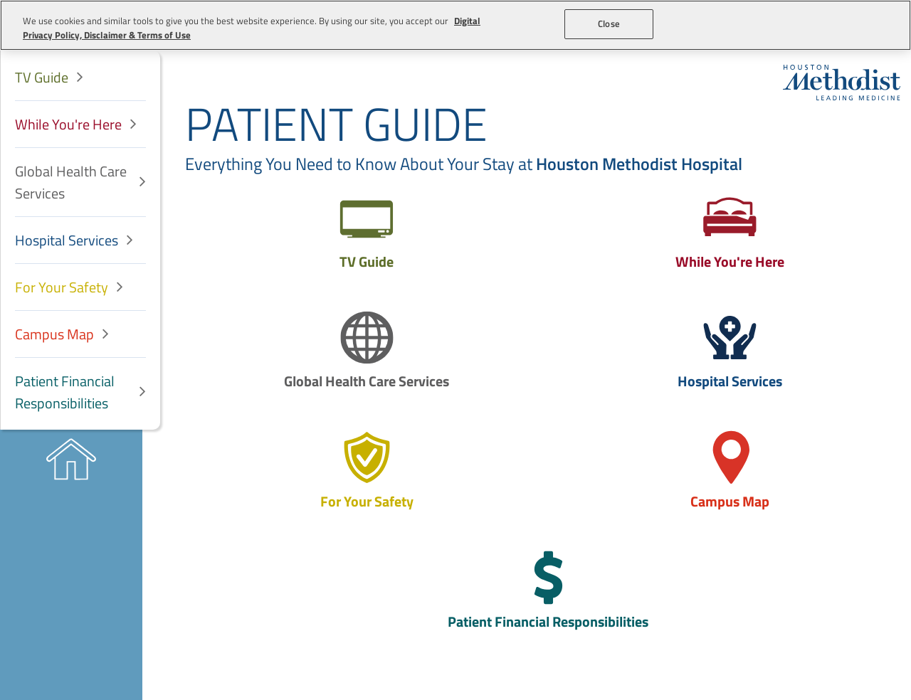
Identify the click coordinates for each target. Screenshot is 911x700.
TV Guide (41, 77)
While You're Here (68, 124)
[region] (455, 25)
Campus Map (54, 334)
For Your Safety (61, 287)
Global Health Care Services (71, 182)
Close (609, 23)
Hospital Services (66, 240)
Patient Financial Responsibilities (65, 392)
